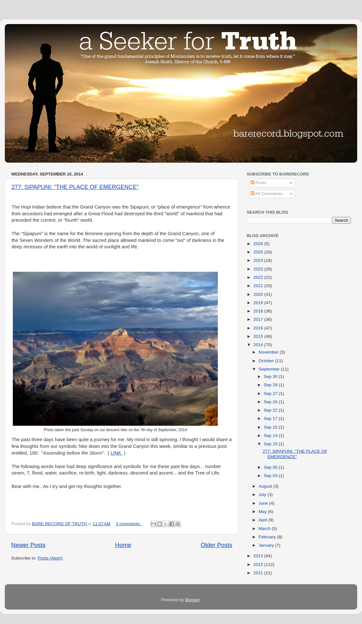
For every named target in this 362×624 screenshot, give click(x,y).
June (264, 503)
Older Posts (216, 545)
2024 (258, 260)
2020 (258, 294)
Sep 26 (271, 401)
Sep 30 (271, 376)
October (267, 360)
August (266, 486)
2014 (258, 344)
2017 (258, 319)
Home (123, 545)
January (267, 545)
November (269, 352)
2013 (258, 555)
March (265, 528)
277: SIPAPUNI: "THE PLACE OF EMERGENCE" (75, 187)
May (263, 511)
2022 (258, 277)
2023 (258, 269)
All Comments (266, 193)
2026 (258, 243)
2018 (258, 311)
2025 (258, 252)
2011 (258, 572)
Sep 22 (271, 410)
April (263, 519)
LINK (116, 453)
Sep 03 (271, 475)
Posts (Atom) (50, 558)
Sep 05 (271, 467)
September (270, 369)
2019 (258, 302)
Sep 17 (271, 418)
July (263, 494)
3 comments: (129, 523)
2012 (258, 564)
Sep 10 (271, 443)
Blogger (192, 599)
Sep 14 (271, 435)
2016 (258, 328)
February (268, 536)
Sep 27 (271, 393)
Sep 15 (271, 427)
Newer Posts (28, 545)
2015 (258, 336)
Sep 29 (271, 384)
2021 (258, 285)
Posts (259, 182)
